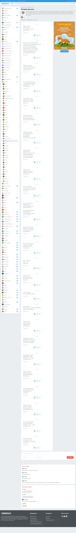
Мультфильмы (10, 221)
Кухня (10, 202)
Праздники (10, 257)
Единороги (48, 524)
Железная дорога (6, 79)
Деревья (10, 41)
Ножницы (5, 236)
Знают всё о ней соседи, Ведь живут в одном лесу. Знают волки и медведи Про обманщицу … (37, 233)
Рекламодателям (33, 524)
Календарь (5, 191)
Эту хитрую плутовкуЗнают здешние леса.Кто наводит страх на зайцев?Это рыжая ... (37, 448)
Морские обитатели (10, 217)
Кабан (5, 115)
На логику (5, 229)
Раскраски (2, 1)
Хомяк (5, 179)
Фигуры (10, 293)
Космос (10, 198)
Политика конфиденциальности (36, 529)
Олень (5, 160)
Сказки (10, 278)
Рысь (5, 167)
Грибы (4, 37)
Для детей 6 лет (6, 63)
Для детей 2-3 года (7, 46)
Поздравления (19, 1)
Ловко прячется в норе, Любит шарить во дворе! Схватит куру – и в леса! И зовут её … (37, 103)
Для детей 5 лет (6, 58)
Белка (5, 84)
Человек (10, 302)
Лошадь (5, 146)
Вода (4, 20)
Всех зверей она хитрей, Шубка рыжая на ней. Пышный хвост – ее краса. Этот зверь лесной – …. (37, 363)
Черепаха (5, 181)
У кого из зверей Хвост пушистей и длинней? (37, 298)
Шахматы (5, 307)
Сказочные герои (10, 281)
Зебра (5, 110)
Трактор (4, 288)
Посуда (10, 255)
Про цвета (10, 264)
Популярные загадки (27, 492)
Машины (10, 212)
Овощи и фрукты (10, 243)
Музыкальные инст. (10, 219)
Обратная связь (33, 522)
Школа (10, 309)
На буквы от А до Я (10, 226)
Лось (5, 143)
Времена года (10, 27)
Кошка (5, 124)
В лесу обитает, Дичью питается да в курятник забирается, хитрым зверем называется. (37, 313)
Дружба (4, 75)
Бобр (5, 86)
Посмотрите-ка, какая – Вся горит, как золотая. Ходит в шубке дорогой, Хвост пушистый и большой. (37, 120)
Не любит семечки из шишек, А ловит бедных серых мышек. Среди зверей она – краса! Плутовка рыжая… (37, 86)
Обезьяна (5, 157)
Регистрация (73, 1)
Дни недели (5, 70)
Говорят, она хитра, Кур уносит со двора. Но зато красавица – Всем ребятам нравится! (37, 414)
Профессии (10, 266)
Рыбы (10, 271)
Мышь (5, 153)
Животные (10, 82)
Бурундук (6, 89)
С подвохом (5, 274)
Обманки (5, 240)
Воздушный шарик (6, 25)
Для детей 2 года (6, 44)
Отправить (70, 463)
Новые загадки (25, 472)
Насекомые (10, 231)
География (5, 32)
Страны (4, 285)
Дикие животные (7, 96)
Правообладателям (33, 525)
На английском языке (7, 224)
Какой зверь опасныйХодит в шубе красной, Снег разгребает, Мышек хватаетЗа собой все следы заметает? (37, 138)
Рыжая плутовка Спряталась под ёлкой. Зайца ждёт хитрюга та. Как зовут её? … (37, 175)
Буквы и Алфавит (10, 15)
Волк (5, 94)
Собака (5, 172)
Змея (5, 112)
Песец (5, 165)
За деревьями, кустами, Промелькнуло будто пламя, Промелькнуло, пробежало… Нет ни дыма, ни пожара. (37, 346)
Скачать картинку (64, 51)
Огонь (10, 245)
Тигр (5, 176)
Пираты (4, 252)
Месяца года (10, 214)
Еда (10, 77)
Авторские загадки (10, 8)
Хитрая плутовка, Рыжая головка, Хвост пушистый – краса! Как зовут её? (37, 30)
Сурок (5, 174)
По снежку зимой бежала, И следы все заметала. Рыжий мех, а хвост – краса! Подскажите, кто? (37, 431)
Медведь (5, 150)
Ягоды (10, 311)
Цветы (10, 295)
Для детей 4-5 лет (6, 56)
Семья (10, 276)
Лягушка (5, 148)
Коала (5, 120)
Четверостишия (6, 304)
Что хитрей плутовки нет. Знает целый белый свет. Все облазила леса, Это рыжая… (37, 397)
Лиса (5, 141)
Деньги (4, 39)
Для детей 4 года (6, 53)
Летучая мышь (6, 139)
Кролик (5, 129)
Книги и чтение (6, 193)
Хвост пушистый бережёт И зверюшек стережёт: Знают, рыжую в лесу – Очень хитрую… (37, 250)
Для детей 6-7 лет (6, 65)
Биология (5, 13)
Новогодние (10, 233)
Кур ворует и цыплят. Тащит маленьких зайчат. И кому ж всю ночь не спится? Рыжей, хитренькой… (37, 69)
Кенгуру (5, 117)
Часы (4, 300)
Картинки (24, 1)
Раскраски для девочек (50, 525)
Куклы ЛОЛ (48, 522)
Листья (4, 207)
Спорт (10, 283)
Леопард (5, 136)
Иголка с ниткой (10, 186)
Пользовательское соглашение (36, 527)
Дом (4, 72)
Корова (5, 122)
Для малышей (5, 67)
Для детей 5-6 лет (6, 60)
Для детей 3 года (6, 49)
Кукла (4, 200)
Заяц (5, 108)
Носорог (5, 155)
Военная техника (10, 22)
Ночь (4, 238)
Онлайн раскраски (9, 1)
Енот (5, 103)
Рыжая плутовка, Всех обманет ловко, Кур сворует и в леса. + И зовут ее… (37, 283)
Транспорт (10, 290)
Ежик (5, 101)
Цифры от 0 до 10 (10, 297)
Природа (10, 259)
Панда (5, 162)
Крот (5, 131)
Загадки (14, 1)
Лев (4, 134)
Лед (4, 205)
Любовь (4, 210)
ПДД (10, 250)
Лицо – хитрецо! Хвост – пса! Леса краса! (37, 266)
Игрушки (4, 188)
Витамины (5, 18)
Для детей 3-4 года (7, 51)
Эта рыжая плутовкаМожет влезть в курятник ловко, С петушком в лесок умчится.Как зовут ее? (37, 192)
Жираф (5, 105)
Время (4, 30)
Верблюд (5, 91)
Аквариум (5, 11)
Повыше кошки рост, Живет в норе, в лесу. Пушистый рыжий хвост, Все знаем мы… (37, 380)
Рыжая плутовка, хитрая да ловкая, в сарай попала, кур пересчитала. (37, 329)
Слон (5, 169)
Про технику (10, 262)
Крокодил (6, 127)
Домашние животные (8, 98)
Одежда (10, 247)
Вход (69, 1)
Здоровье (5, 184)
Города (4, 34)
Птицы (10, 269)
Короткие (5, 195)
